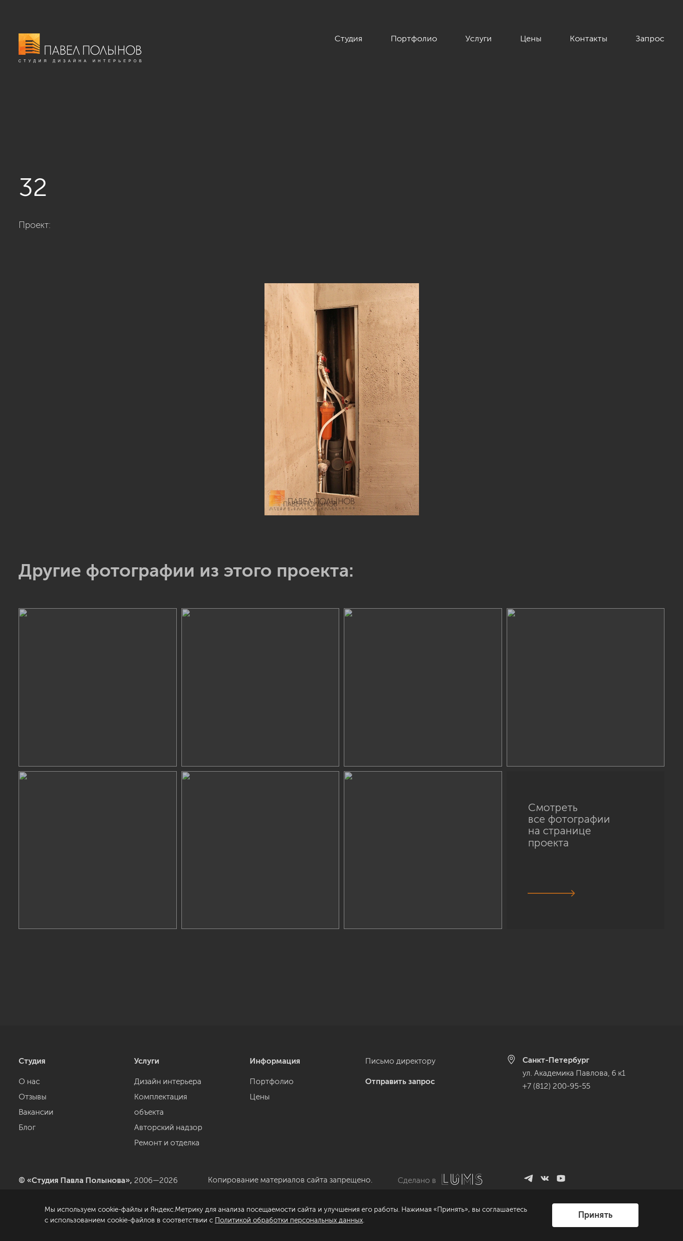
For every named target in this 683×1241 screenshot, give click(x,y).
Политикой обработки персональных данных (289, 1220)
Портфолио (414, 38)
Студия (348, 38)
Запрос (650, 38)
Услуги (478, 38)
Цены (530, 38)
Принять (595, 1215)
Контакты (588, 38)
